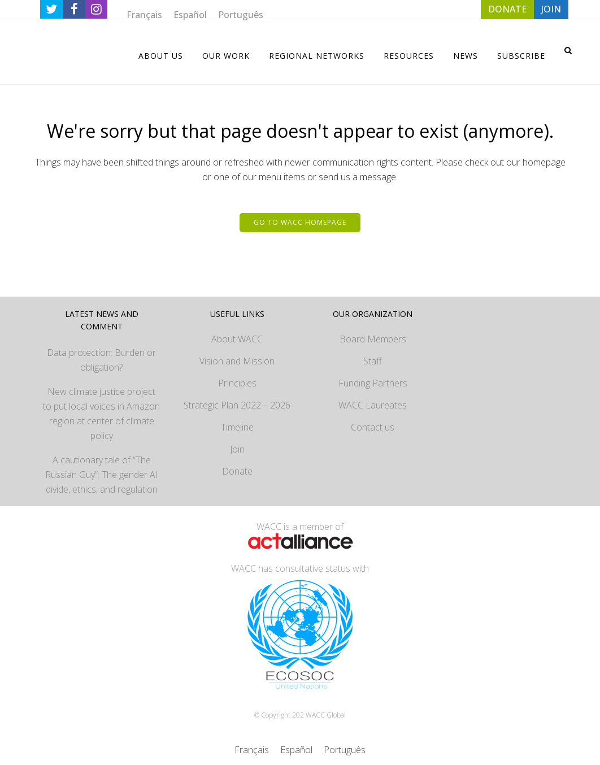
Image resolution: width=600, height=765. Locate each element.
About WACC (237, 339)
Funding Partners (372, 383)
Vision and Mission (237, 361)
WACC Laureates (372, 405)
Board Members (373, 339)
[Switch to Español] (190, 14)
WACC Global (326, 715)
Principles (237, 383)
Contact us (372, 427)
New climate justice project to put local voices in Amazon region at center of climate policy (101, 413)
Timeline (237, 427)
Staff (372, 361)
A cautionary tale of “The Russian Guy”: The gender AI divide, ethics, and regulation (101, 474)
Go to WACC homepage (300, 222)
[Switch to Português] (240, 14)
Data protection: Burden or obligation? (101, 359)
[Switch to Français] (144, 14)
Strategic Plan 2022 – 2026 (237, 405)
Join (237, 449)
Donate (237, 471)
